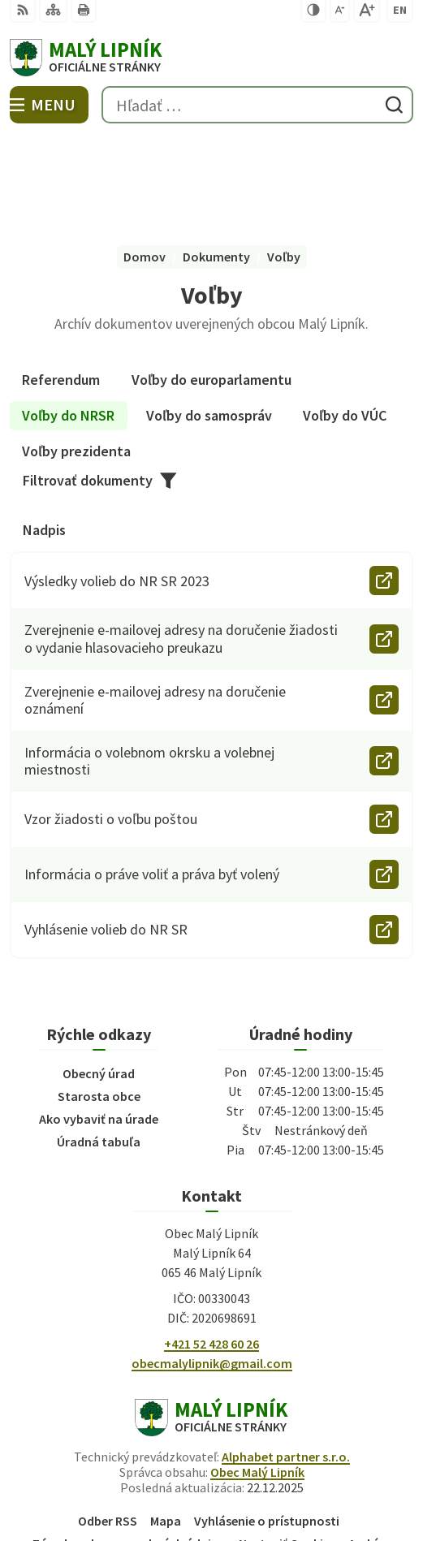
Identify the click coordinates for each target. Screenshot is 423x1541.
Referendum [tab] (61, 283)
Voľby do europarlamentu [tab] (211, 283)
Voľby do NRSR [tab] (68, 319)
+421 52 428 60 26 (211, 1248)
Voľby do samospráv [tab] (209, 319)
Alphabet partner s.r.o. (286, 1361)
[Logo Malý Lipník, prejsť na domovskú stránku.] (211, 57)
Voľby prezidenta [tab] (76, 355)
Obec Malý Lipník (257, 1376)
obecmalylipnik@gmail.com (212, 1267)
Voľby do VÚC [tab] (344, 319)
